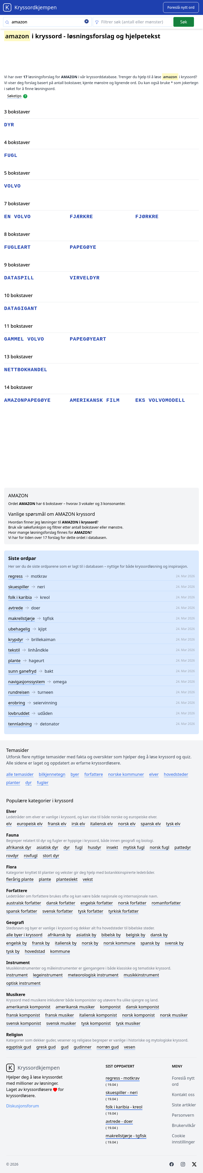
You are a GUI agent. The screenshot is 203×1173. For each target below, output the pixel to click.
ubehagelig (19, 629)
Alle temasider (19, 774)
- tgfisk (126, 1136)
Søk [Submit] (183, 22)
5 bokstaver (17, 173)
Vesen (129, 1047)
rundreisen (18, 692)
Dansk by (159, 935)
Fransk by (41, 943)
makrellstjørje (21, 618)
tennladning (20, 724)
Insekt (112, 847)
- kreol (124, 1107)
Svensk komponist (23, 1023)
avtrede (15, 608)
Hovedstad (35, 951)
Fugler (42, 782)
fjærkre (81, 217)
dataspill (19, 278)
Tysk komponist (96, 1023)
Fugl (78, 847)
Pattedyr (182, 847)
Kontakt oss (183, 1094)
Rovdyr (12, 855)
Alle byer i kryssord (24, 935)
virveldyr (85, 278)
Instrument (17, 975)
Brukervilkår (184, 1125)
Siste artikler (184, 1105)
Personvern (183, 1115)
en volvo (17, 217)
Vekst (88, 879)
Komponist (110, 1007)
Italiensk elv (101, 824)
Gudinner (82, 1047)
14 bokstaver (18, 387)
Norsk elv (127, 824)
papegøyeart (88, 339)
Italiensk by (66, 943)
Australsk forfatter (23, 903)
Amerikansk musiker (75, 1007)
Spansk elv (151, 824)
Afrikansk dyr (18, 847)
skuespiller (18, 587)
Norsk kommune (120, 943)
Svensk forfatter (57, 911)
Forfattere (93, 774)
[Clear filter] (132, 22)
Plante (45, 879)
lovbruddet (18, 713)
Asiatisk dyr (47, 847)
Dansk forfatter (60, 903)
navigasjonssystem (26, 682)
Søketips (14, 95)
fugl (11, 155)
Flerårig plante (19, 879)
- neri (122, 1092)
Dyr (28, 782)
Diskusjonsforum (22, 1106)
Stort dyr (51, 855)
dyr (9, 125)
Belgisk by (135, 935)
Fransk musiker (59, 1015)
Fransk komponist (23, 1015)
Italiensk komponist (98, 1015)
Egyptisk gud (18, 1047)
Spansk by (149, 943)
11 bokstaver (18, 326)
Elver (154, 774)
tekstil (14, 650)
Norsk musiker (174, 1015)
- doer (119, 1121)
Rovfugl (31, 855)
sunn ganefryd (22, 671)
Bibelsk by (111, 935)
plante (14, 660)
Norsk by (90, 943)
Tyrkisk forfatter (123, 911)
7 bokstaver (17, 203)
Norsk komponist (138, 1015)
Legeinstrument (48, 975)
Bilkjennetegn (52, 774)
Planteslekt (67, 879)
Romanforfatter (166, 903)
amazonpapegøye (27, 400)
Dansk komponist (142, 1007)
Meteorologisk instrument (93, 975)
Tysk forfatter (90, 911)
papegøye (83, 247)
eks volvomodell (160, 400)
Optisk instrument (23, 983)
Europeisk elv (30, 824)
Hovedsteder (176, 774)
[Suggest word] (181, 7)
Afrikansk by (59, 935)
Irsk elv (78, 824)
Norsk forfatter (132, 903)
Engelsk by (16, 943)
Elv (9, 824)
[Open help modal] (25, 96)
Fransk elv (57, 824)
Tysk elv (173, 824)
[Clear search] (86, 21)
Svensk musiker (61, 1023)
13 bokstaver (18, 356)
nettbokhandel (25, 370)
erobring (16, 703)
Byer (75, 774)
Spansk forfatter (21, 911)
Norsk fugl (159, 847)
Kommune (60, 951)
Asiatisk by (86, 935)
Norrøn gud (108, 1047)
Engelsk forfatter (96, 903)
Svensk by (174, 943)
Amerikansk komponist (28, 1007)
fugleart (17, 247)
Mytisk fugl (134, 847)
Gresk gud (46, 1047)
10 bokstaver (18, 295)
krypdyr (15, 639)
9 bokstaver (17, 265)
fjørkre (146, 217)
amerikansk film (95, 400)
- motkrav (123, 1078)
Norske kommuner (126, 774)
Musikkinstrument (141, 975)
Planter (13, 782)
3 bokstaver (17, 112)
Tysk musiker (128, 1023)
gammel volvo (24, 339)
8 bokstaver (17, 234)
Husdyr (94, 847)
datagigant (20, 309)
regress (15, 576)
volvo (12, 186)
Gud (65, 1047)
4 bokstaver (17, 142)
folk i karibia (20, 597)
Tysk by (13, 951)
